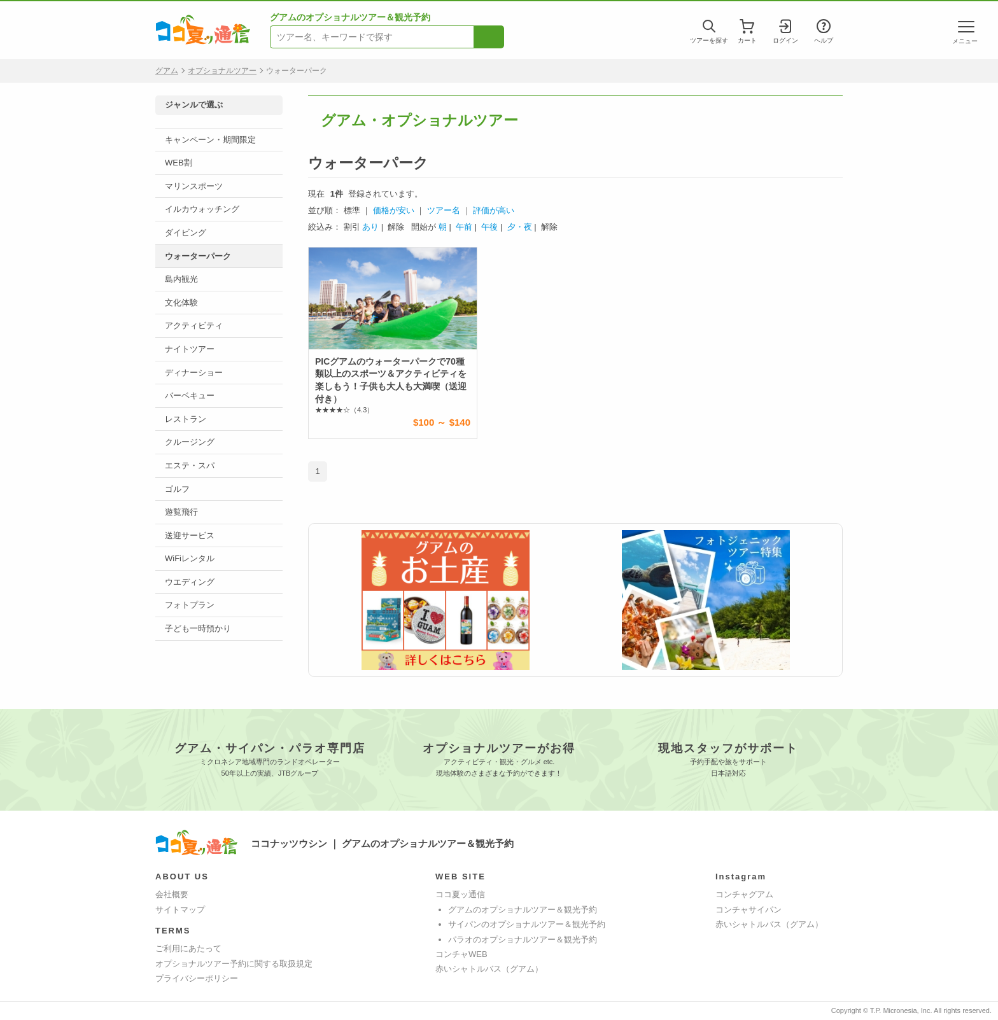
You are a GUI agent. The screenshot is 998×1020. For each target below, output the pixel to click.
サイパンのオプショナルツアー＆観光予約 (526, 924)
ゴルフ (177, 489)
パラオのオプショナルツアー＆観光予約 (522, 939)
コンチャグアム (744, 894)
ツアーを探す (709, 37)
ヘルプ (823, 37)
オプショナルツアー (222, 70)
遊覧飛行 (181, 512)
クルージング (189, 442)
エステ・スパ (189, 465)
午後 (489, 227)
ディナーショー (194, 372)
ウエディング (189, 582)
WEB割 (178, 162)
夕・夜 (519, 227)
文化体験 (181, 302)
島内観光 (181, 279)
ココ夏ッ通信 (460, 894)
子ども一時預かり (198, 628)
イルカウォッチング (202, 209)
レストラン (185, 419)
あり (370, 227)
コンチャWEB (461, 954)
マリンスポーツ (194, 186)
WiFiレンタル (189, 558)
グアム (166, 70)
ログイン (785, 37)
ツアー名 (443, 210)
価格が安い (393, 210)
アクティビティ (194, 325)
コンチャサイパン (748, 909)
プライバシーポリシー (196, 978)
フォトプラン (189, 605)
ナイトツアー (189, 349)
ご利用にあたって (188, 948)
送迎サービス (189, 535)
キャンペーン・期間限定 (210, 139)
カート (747, 37)
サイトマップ (180, 909)
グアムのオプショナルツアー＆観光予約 (522, 909)
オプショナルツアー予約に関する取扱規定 (234, 963)
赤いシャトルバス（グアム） (489, 969)
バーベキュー (189, 395)
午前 (464, 227)
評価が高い (493, 210)
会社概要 (171, 894)
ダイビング (185, 232)
